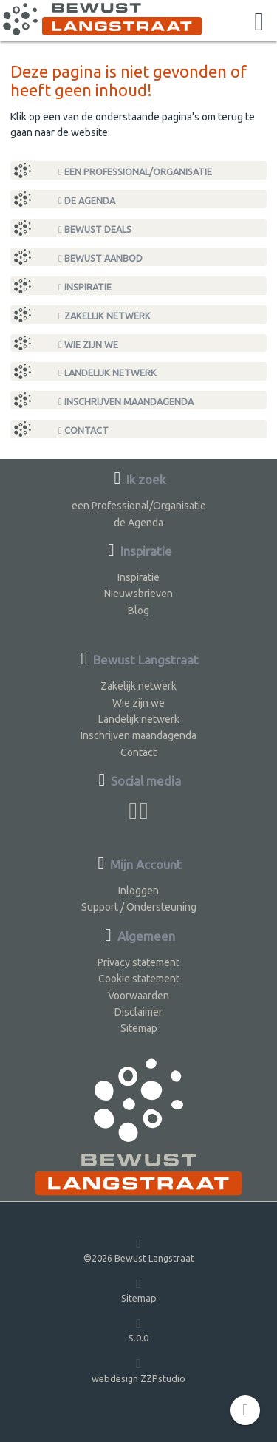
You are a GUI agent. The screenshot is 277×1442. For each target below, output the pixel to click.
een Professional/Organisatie (135, 171)
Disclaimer (138, 1012)
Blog (138, 610)
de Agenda (86, 200)
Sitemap (138, 1028)
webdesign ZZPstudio (138, 1370)
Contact (83, 430)
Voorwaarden (138, 995)
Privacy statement (138, 962)
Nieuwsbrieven (138, 593)
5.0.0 (138, 1330)
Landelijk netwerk (107, 372)
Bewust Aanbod (100, 258)
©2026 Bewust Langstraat (138, 1249)
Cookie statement (138, 978)
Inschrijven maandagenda (126, 401)
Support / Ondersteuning (138, 907)
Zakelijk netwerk (104, 316)
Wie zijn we (88, 344)
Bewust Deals (94, 229)
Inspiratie (85, 287)
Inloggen (138, 891)
